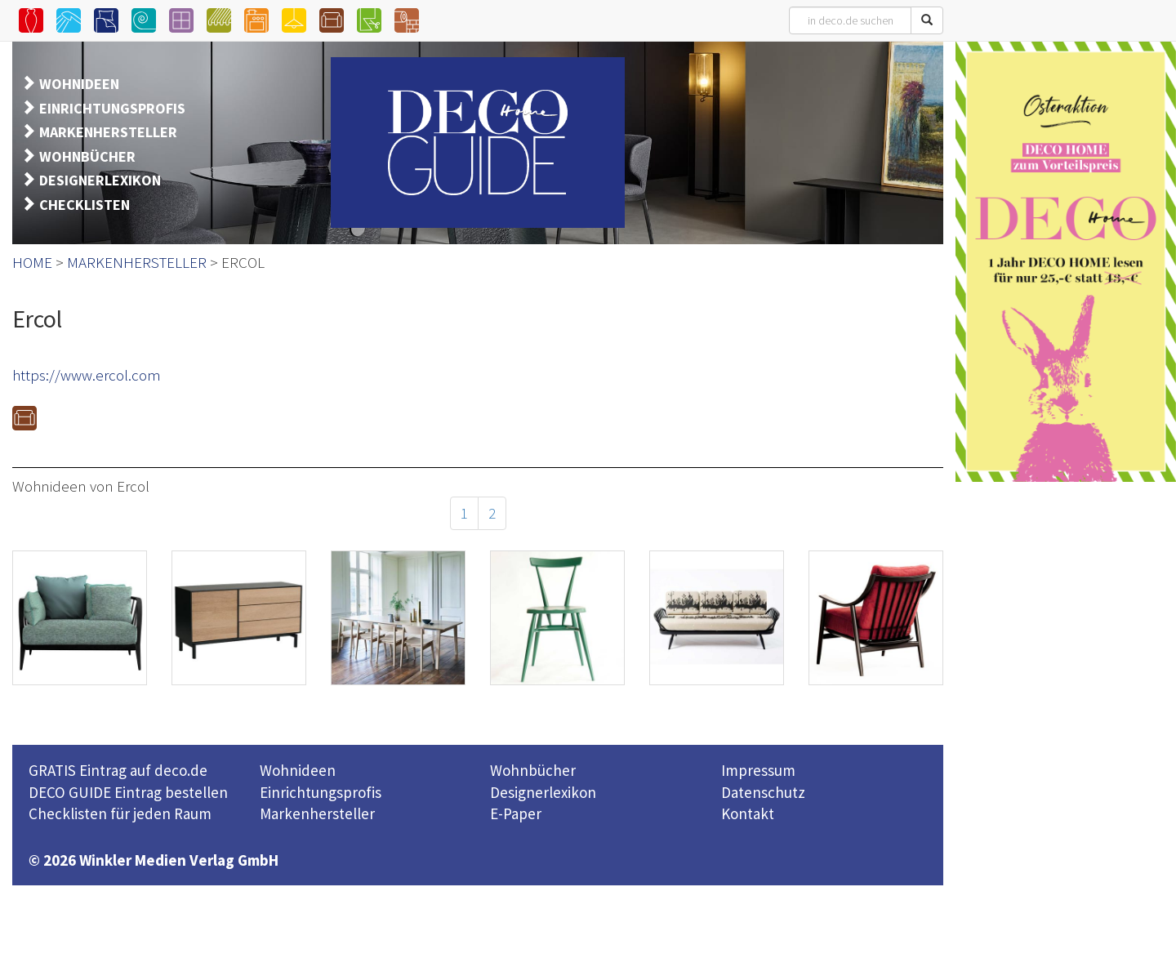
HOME (32, 262)
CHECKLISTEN (84, 204)
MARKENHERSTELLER (108, 132)
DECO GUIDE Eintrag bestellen (128, 792)
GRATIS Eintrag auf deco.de (118, 770)
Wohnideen (298, 770)
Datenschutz (763, 792)
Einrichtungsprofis (320, 792)
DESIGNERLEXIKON (100, 180)
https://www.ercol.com (86, 375)
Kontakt (747, 813)
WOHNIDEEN (79, 83)
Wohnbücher (533, 770)
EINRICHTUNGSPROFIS (112, 108)
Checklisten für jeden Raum (120, 813)
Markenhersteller (317, 813)
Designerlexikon (543, 792)
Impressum (758, 770)
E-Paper (515, 813)
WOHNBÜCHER (87, 156)
